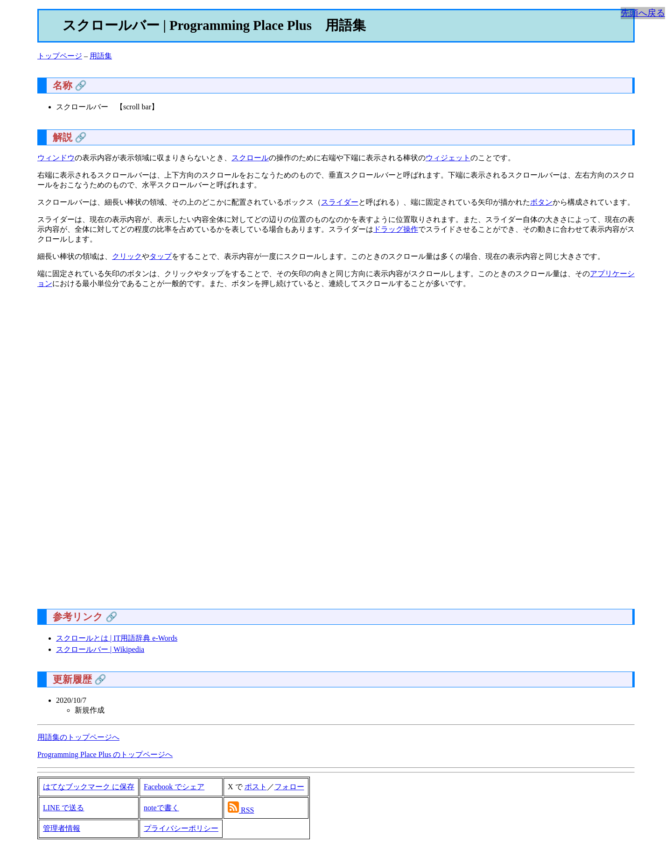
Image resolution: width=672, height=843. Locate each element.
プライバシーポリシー (181, 828)
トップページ (59, 56)
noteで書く (161, 808)
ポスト (256, 787)
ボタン (541, 202)
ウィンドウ (56, 158)
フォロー (289, 787)
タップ (160, 256)
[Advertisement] (317, 452)
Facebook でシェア (174, 787)
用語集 (101, 56)
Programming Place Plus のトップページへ (105, 754)
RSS (247, 810)
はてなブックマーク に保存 (88, 787)
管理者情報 (61, 828)
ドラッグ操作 (395, 229)
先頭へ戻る (643, 13)
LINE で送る (63, 808)
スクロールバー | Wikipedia (100, 649)
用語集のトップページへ (78, 737)
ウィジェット (448, 158)
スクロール (250, 158)
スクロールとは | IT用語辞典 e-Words (116, 638)
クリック (127, 256)
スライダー (339, 202)
